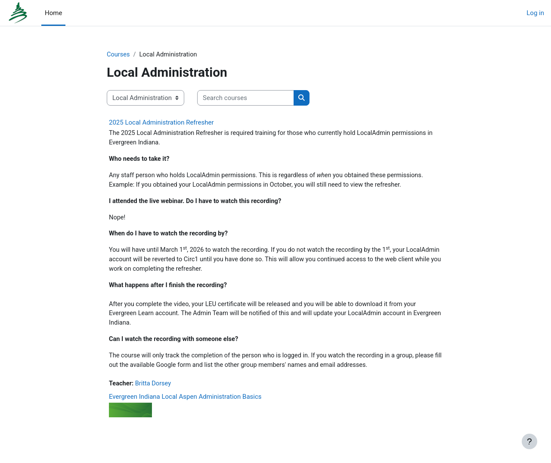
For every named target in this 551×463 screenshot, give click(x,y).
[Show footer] (529, 441)
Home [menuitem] (53, 13)
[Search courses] (245, 98)
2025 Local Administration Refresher (161, 123)
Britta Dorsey (154, 389)
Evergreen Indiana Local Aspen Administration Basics (185, 402)
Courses (118, 55)
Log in (535, 13)
